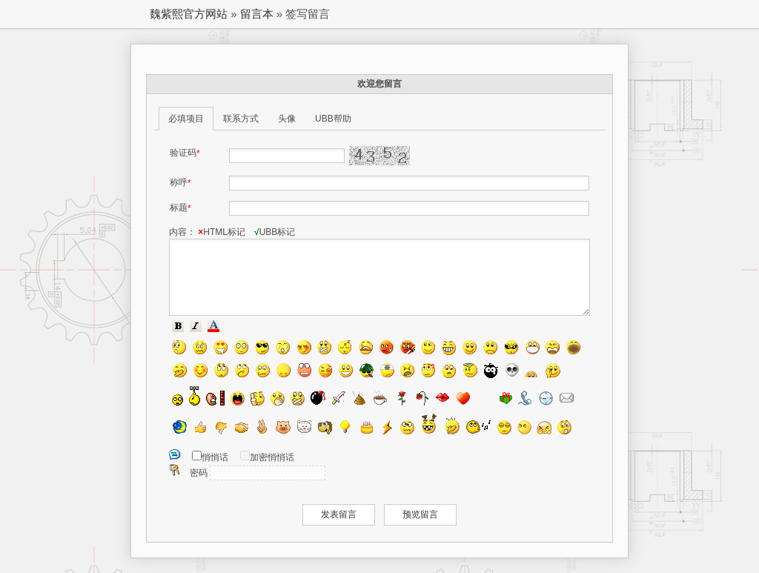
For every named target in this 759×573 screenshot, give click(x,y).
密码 (199, 473)
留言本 (257, 13)
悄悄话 (215, 457)
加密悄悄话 (272, 457)
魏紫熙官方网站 (189, 13)
